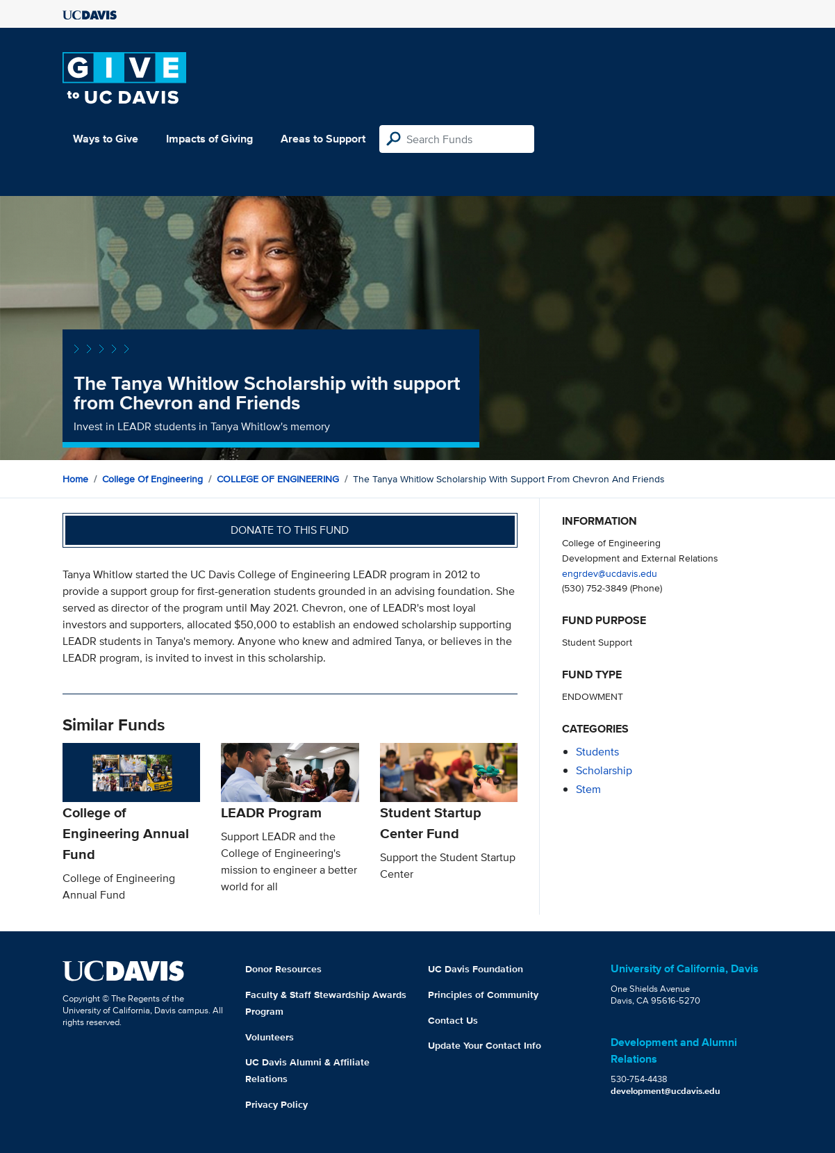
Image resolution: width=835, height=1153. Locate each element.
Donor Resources (283, 969)
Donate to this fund (290, 530)
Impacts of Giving (209, 139)
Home (75, 479)
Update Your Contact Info (484, 1045)
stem (588, 789)
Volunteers (269, 1037)
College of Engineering (152, 479)
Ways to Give (105, 139)
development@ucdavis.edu (665, 1090)
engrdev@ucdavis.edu (609, 573)
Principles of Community (483, 994)
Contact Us (453, 1020)
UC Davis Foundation (475, 969)
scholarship (604, 770)
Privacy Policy (276, 1104)
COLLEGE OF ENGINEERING (278, 479)
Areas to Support (323, 139)
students (597, 752)
